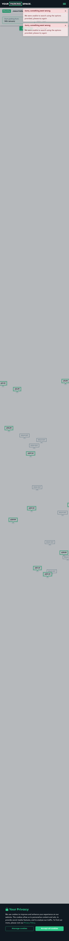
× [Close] (65, 10)
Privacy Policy (29, 922)
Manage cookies (19, 928)
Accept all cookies (49, 928)
